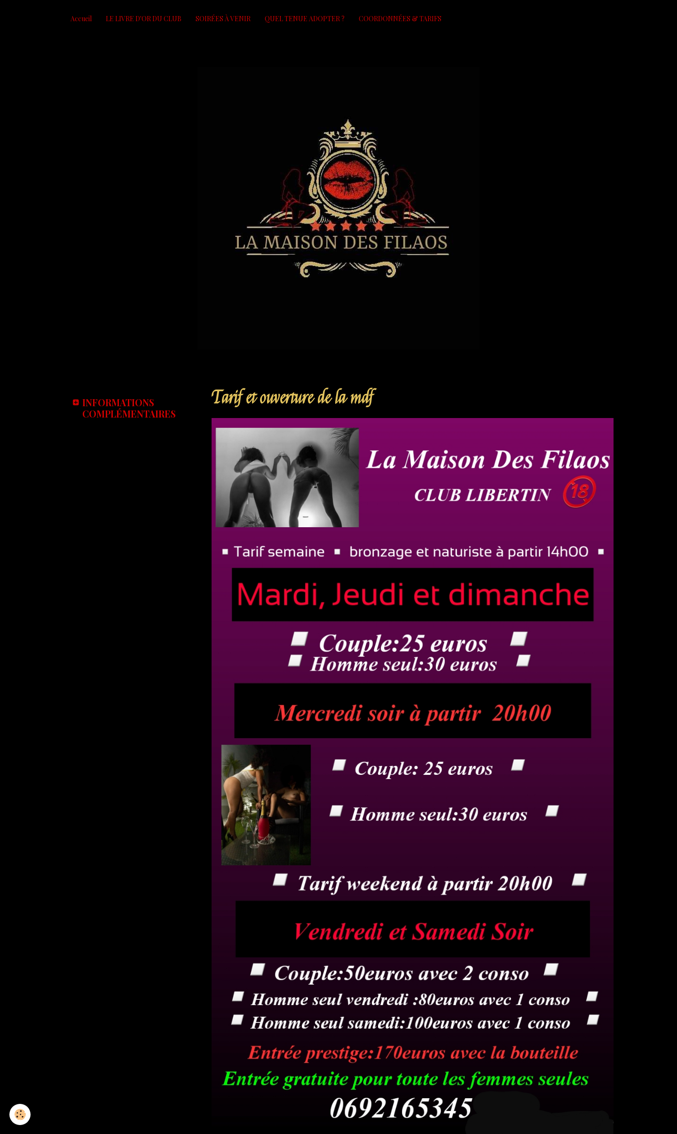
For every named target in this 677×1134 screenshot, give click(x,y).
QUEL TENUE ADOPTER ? (305, 18)
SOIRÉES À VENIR (223, 18)
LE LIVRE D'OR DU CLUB (143, 18)
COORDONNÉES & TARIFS (400, 18)
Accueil (81, 18)
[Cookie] (20, 1114)
